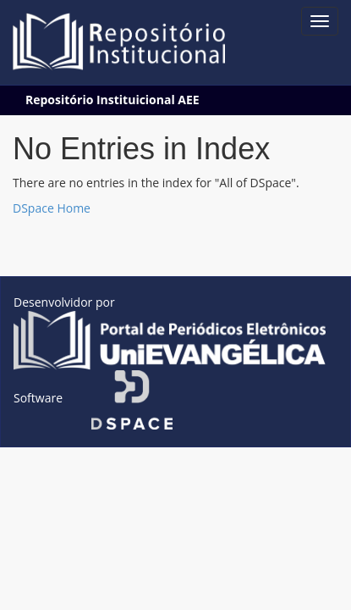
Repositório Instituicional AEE (112, 100)
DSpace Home (51, 208)
